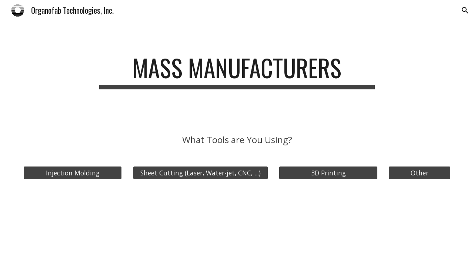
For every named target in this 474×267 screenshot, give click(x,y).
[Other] (419, 173)
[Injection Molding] (72, 173)
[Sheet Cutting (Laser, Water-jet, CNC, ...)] (200, 173)
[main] (237, 71)
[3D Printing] (328, 173)
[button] (465, 10)
